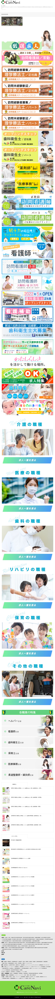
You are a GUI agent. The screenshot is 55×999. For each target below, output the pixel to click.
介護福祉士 (17, 966)
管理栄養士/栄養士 (5, 978)
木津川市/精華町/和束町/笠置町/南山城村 (16, 947)
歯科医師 (22, 964)
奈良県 (2, 951)
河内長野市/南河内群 (49, 939)
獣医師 (7, 975)
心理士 (16, 963)
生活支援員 (48, 966)
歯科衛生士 (6, 964)
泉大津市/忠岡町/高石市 (6, 940)
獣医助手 (34, 975)
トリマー (16, 975)
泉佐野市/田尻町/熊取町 (26, 940)
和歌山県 (3, 952)
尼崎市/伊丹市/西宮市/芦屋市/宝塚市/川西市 (17, 942)
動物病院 (3, 975)
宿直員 (27, 978)
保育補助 (40, 973)
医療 (2, 961)
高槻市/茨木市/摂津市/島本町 (16, 937)
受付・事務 (26, 975)
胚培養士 (20, 963)
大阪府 (2, 937)
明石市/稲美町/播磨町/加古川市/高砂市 (33, 942)
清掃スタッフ (21, 978)
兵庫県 (2, 942)
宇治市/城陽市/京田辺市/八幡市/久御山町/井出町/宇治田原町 (36, 947)
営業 (30, 978)
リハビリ (3, 971)
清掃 (30, 975)
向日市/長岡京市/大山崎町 (17, 949)
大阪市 (6, 937)
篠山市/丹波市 (46, 944)
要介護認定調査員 (25, 968)
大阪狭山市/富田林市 (40, 939)
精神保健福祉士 (18, 968)
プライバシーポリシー (29, 992)
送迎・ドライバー (16, 976)
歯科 (2, 964)
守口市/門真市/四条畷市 (6, 939)
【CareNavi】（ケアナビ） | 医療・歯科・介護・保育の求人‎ (24, 997)
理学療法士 (13, 971)
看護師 (5, 961)
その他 (2, 976)
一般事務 (6, 976)
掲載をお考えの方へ (20, 992)
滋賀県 (2, 954)
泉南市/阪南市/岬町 (36, 940)
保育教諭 (20, 973)
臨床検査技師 (11, 963)
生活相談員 (43, 966)
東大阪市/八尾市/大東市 (16, 939)
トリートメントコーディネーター (32, 964)
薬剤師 (27, 961)
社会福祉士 (11, 968)
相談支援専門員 (5, 968)
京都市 (6, 947)
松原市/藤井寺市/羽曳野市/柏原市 (28, 939)
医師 (24, 961)
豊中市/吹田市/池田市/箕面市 (28, 937)
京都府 (2, 947)
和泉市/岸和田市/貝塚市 (16, 940)
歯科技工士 (18, 964)
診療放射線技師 (39, 961)
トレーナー (21, 975)
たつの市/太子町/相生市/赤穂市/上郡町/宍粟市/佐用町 (33, 944)
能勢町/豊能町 (37, 937)
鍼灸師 (27, 976)
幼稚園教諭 (16, 973)
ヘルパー (12, 966)
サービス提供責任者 (43, 968)
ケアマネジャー (27, 966)
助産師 (30, 961)
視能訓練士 (46, 961)
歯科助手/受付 (12, 964)
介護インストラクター (34, 968)
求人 (4, 5)
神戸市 (6, 942)
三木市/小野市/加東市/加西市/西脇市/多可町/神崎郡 (12, 944)
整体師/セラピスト (43, 976)
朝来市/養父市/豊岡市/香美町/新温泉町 (9, 945)
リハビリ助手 (24, 971)
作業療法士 (8, 971)
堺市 (9, 937)
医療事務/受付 (14, 961)
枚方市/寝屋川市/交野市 (45, 937)
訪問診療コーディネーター (44, 964)
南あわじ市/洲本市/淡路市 (23, 945)
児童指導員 (25, 973)
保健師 (34, 961)
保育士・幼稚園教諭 (5, 973)
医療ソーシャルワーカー (27, 963)
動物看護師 (11, 975)
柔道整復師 (23, 976)
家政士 (10, 976)
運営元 (36, 992)
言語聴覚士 (18, 971)
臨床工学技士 (5, 963)
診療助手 (20, 961)
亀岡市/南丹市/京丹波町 (6, 949)
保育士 (11, 973)
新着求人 (14, 784)
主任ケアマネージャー (35, 966)
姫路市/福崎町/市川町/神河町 (47, 942)
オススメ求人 (14, 836)
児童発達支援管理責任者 (33, 973)
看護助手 (9, 961)
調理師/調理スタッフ (14, 978)
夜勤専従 (21, 966)
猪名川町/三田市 (32, 945)
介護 (2, 966)
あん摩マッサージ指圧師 (34, 976)
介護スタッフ (6, 966)
